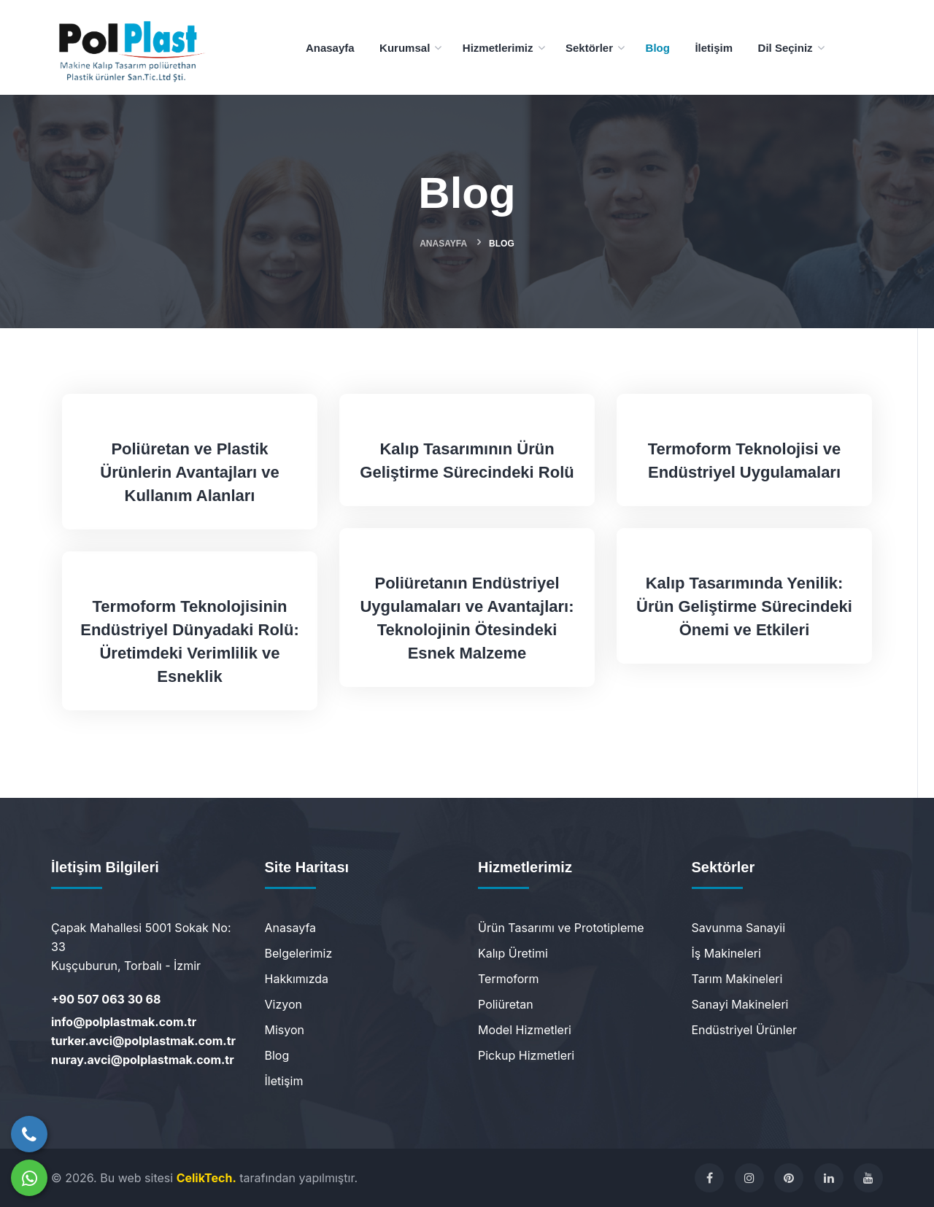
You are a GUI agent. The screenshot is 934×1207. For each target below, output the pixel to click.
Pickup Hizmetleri (526, 1055)
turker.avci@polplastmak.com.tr (143, 1040)
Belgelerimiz (299, 953)
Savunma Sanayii (739, 927)
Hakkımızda (297, 978)
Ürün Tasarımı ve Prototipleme (561, 927)
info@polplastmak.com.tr (123, 1021)
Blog (277, 1055)
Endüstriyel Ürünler (745, 1029)
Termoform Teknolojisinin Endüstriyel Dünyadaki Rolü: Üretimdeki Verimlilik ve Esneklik (189, 641)
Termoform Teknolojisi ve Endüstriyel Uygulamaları (744, 460)
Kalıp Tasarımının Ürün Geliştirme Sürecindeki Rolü (467, 460)
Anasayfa (443, 243)
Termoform (508, 978)
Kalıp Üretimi (513, 953)
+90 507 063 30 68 (106, 999)
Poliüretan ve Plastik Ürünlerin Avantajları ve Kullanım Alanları (189, 472)
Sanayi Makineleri (740, 1004)
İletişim (284, 1081)
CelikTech (205, 1178)
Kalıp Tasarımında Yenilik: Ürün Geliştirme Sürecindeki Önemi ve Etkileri (744, 606)
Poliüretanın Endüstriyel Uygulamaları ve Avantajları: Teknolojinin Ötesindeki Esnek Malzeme (467, 618)
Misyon (285, 1029)
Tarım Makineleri (737, 978)
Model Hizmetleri (524, 1029)
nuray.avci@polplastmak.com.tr (142, 1059)
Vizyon (283, 1004)
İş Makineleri (726, 953)
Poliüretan (505, 1004)
